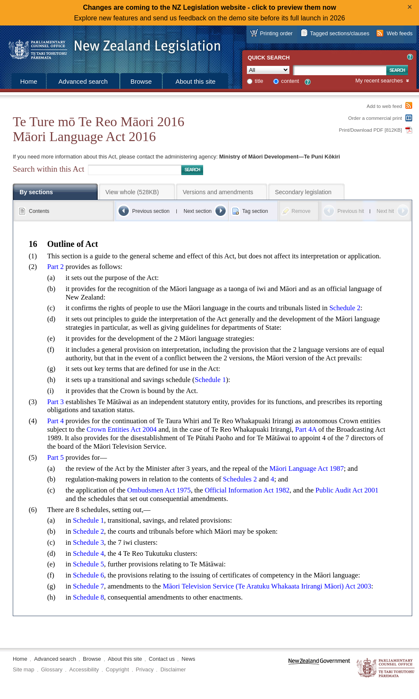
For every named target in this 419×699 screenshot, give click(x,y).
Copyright (117, 669)
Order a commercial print (375, 118)
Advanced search (83, 81)
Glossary (52, 669)
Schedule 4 (88, 553)
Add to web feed (384, 106)
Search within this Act (48, 168)
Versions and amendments (218, 192)
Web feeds (400, 33)
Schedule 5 (88, 564)
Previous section (151, 211)
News (188, 659)
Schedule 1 (210, 380)
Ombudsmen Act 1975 (159, 490)
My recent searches (379, 81)
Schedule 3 (88, 542)
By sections (36, 192)
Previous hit (350, 211)
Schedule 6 (88, 575)
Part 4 (55, 421)
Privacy (145, 669)
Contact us (162, 659)
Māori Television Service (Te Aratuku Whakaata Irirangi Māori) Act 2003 (267, 586)
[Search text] (339, 70)
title (259, 81)
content (290, 81)
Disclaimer (173, 669)
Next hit (385, 211)
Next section (198, 211)
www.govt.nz (319, 668)
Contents (39, 211)
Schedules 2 (240, 479)
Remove (301, 211)
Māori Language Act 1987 (306, 468)
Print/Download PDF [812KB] (370, 130)
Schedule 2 (344, 308)
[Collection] (268, 70)
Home (28, 81)
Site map (23, 669)
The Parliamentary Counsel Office (386, 668)
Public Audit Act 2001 (346, 490)
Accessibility (84, 669)
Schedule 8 (88, 597)
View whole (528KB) (132, 192)
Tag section (255, 211)
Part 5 (55, 457)
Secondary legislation (303, 192)
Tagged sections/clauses (339, 33)
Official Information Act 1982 (247, 490)
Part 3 (55, 402)
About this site (195, 81)
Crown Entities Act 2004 (122, 429)
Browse (141, 81)
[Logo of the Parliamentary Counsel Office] (110, 46)
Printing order (276, 33)
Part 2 (55, 267)
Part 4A (306, 429)
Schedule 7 (88, 586)
